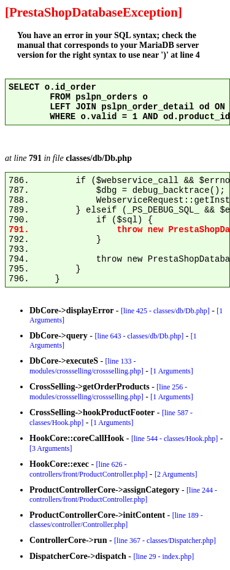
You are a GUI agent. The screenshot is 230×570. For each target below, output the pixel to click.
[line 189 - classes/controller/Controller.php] (116, 520)
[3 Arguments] (50, 448)
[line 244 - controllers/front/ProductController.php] (123, 495)
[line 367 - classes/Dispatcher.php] (165, 540)
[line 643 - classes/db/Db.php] (139, 336)
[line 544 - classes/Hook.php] (174, 438)
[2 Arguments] (176, 474)
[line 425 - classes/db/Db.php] (165, 310)
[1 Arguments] (171, 371)
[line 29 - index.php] (164, 556)
